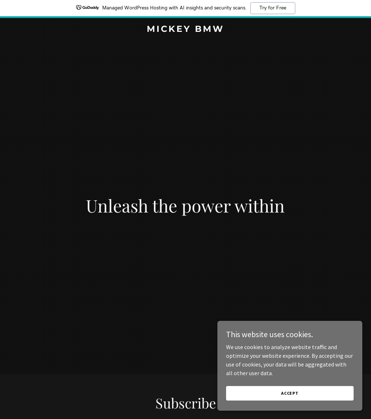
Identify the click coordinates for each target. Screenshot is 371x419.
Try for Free (272, 8)
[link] (185, 29)
